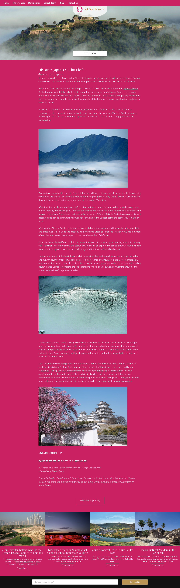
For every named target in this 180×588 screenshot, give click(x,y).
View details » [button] (22, 568)
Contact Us (73, 2)
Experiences (19, 2)
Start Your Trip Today (90, 500)
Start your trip (135, 582)
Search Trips (50, 2)
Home (6, 2)
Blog (61, 2)
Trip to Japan (90, 53)
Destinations (34, 2)
